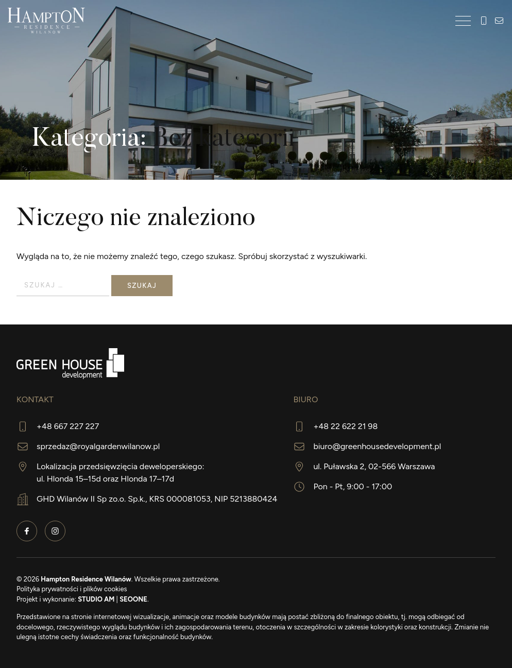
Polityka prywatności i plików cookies (71, 589)
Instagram (55, 531)
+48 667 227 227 (484, 20)
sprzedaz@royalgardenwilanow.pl (98, 446)
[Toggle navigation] (463, 21)
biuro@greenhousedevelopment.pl (377, 446)
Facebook (26, 531)
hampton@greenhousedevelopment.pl (499, 20)
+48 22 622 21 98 (345, 426)
